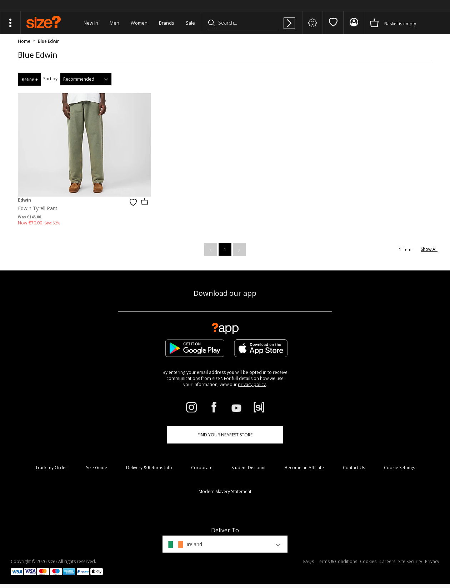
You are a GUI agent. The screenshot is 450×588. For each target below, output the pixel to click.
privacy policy (252, 384)
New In (91, 23)
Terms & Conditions (337, 561)
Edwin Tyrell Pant (38, 208)
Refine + (30, 79)
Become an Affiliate (304, 468)
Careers (387, 561)
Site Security (410, 561)
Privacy (432, 561)
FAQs (308, 561)
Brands (166, 23)
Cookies (368, 561)
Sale (190, 23)
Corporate (201, 468)
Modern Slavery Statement (225, 491)
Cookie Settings (399, 468)
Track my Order (51, 468)
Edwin (24, 200)
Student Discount (248, 468)
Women (139, 23)
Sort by (50, 79)
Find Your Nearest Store (225, 435)
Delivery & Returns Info (149, 468)
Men (114, 23)
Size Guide (96, 468)
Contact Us (354, 468)
